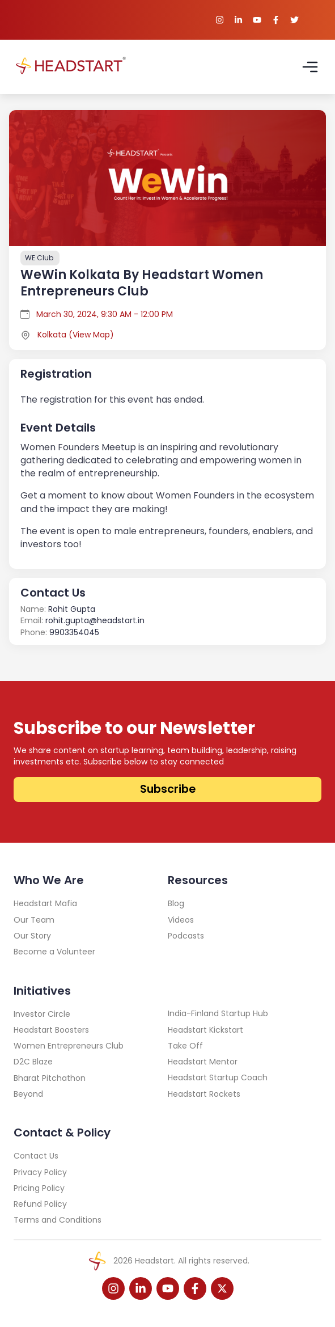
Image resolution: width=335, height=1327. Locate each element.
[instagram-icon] (113, 1288)
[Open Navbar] (310, 67)
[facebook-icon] (195, 1288)
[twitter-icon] (222, 1288)
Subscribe (168, 789)
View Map (91, 334)
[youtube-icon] (167, 1288)
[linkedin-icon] (140, 1288)
